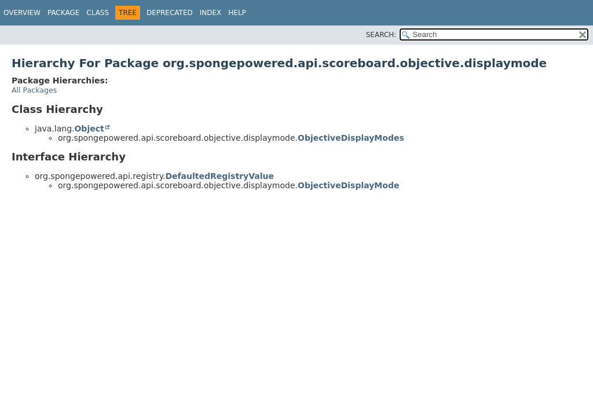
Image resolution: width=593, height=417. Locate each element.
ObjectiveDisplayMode (348, 185)
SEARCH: (381, 35)
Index (211, 13)
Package (63, 13)
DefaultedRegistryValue (219, 176)
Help (237, 13)
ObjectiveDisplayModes (351, 137)
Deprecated (170, 13)
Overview (22, 13)
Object (89, 128)
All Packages (34, 90)
